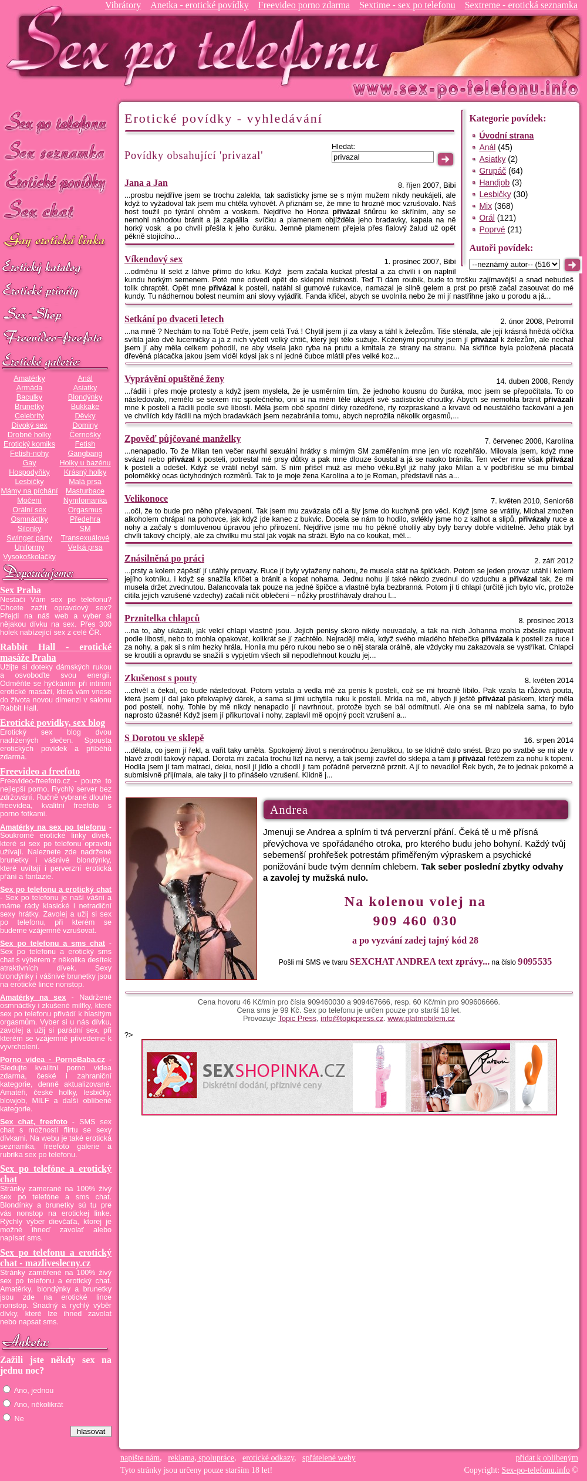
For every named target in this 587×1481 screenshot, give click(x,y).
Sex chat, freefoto (34, 1122)
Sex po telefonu (56, 122)
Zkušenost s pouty (160, 678)
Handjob (494, 182)
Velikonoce (146, 498)
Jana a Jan (146, 183)
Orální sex (29, 510)
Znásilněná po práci (164, 558)
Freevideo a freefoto (40, 771)
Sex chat (56, 211)
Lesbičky (29, 482)
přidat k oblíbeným (546, 1457)
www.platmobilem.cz (421, 1019)
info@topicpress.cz (352, 1019)
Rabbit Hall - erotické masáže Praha (56, 652)
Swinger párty (29, 538)
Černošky (84, 435)
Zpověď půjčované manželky (182, 439)
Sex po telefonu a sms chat (52, 943)
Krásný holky (85, 472)
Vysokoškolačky (29, 557)
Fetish (85, 444)
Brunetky (29, 407)
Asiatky (85, 388)
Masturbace (85, 491)
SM (85, 529)
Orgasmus (85, 510)
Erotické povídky (56, 182)
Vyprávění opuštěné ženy (174, 379)
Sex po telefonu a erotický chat (56, 889)
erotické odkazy (268, 1457)
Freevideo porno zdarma (304, 5)
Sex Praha (20, 590)
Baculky (29, 397)
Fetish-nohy (29, 453)
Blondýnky (85, 397)
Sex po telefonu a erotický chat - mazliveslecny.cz (56, 1257)
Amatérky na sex (33, 997)
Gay (29, 463)
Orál (486, 217)
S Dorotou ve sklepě (164, 738)
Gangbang (85, 453)
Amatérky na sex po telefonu (53, 827)
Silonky (30, 529)
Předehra (85, 519)
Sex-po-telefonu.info (536, 1470)
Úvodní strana (506, 135)
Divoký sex (29, 425)
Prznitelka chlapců (162, 618)
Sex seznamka (56, 152)
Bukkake (85, 407)
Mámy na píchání (29, 491)
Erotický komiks (29, 444)
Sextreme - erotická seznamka (521, 5)
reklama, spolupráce (201, 1457)
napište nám (140, 1457)
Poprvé (492, 229)
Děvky (85, 416)
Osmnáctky (29, 519)
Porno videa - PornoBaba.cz (52, 1060)
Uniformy (30, 547)
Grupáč (492, 170)
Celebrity (29, 416)
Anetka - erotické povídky (199, 5)
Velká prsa (85, 547)
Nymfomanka (85, 500)
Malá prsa (85, 482)
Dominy (85, 425)
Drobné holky (30, 435)
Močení (29, 500)
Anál (84, 378)
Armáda (29, 388)
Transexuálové (85, 538)
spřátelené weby (329, 1457)
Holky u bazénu (84, 463)
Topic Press (297, 1019)
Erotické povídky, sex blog (52, 723)
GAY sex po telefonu (56, 241)
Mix (485, 206)
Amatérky (29, 378)
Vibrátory (123, 5)
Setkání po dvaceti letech (174, 319)
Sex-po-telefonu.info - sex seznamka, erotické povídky (198, 45)
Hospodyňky (29, 472)
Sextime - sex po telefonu (407, 5)
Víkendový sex (153, 259)
